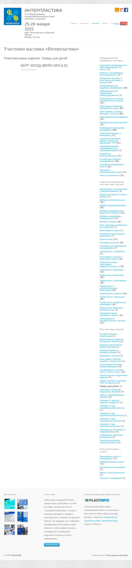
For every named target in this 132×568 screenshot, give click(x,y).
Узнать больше (52, 545)
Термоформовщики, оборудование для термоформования (109, 148)
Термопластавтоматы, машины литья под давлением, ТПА (110, 141)
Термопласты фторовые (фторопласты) (111, 309)
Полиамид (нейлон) (109, 243)
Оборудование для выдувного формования (111, 87)
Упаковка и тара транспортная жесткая (110, 420)
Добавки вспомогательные (112, 200)
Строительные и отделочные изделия (113, 376)
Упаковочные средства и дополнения (111, 436)
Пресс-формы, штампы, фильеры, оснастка (111, 112)
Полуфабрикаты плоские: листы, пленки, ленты (112, 371)
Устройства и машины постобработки (110, 160)
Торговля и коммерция (110, 478)
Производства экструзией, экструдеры (112, 129)
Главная (74, 23)
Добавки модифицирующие (113, 205)
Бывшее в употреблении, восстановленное (112, 74)
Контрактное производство (112, 467)
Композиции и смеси (109, 230)
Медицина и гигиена (109, 356)
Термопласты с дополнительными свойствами (108, 288)
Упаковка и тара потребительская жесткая (112, 407)
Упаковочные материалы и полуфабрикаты (112, 431)
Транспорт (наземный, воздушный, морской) (110, 390)
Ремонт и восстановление (112, 473)
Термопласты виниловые (112, 275)
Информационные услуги (112, 462)
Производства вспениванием (113, 117)
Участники (95, 23)
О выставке (84, 23)
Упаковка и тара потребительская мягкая (111, 414)
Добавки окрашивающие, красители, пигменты (112, 212)
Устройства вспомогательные (108, 155)
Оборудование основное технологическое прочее (111, 100)
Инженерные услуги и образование (110, 457)
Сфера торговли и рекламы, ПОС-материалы (113, 382)
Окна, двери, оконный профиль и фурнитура (110, 360)
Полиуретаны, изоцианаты (112, 251)
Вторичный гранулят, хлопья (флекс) (113, 195)
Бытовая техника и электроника (109, 335)
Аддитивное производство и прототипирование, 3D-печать (113, 67)
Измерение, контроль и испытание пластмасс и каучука (111, 80)
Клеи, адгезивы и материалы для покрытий (113, 226)
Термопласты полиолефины (113, 281)
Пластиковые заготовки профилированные (111, 365)
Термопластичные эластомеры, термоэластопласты (109, 264)
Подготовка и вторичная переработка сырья (111, 107)
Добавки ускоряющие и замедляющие (111, 217)
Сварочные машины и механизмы (110, 134)
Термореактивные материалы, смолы (109, 314)
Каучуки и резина (108, 222)
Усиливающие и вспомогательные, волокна (112, 320)
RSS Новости (120, 24)
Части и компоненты (109, 175)
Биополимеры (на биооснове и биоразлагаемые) (113, 190)
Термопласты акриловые (112, 270)
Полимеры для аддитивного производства (113, 247)
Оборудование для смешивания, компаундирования (109, 93)
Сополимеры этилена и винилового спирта (111, 258)
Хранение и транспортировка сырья (111, 171)
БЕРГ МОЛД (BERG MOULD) (44, 65)
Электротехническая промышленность (109, 441)
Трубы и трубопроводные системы (112, 396)
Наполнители (106, 239)
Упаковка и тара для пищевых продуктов (109, 401)
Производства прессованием (113, 122)
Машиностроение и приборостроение (109, 351)
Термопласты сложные (111, 293)
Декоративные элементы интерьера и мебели (112, 340)
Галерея (114, 23)
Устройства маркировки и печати (112, 165)
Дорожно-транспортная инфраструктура (111, 346)
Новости (105, 23)
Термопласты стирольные (112, 297)
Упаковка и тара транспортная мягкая (110, 425)
